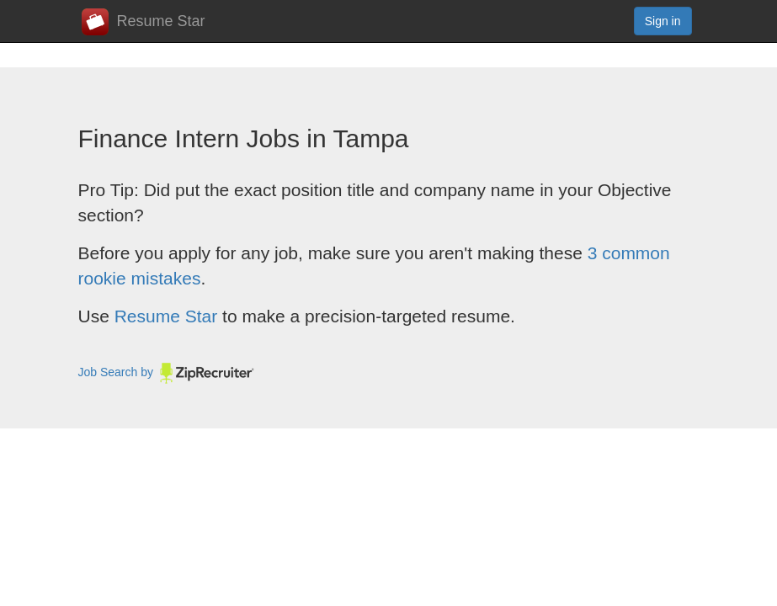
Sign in (663, 21)
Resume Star (143, 21)
